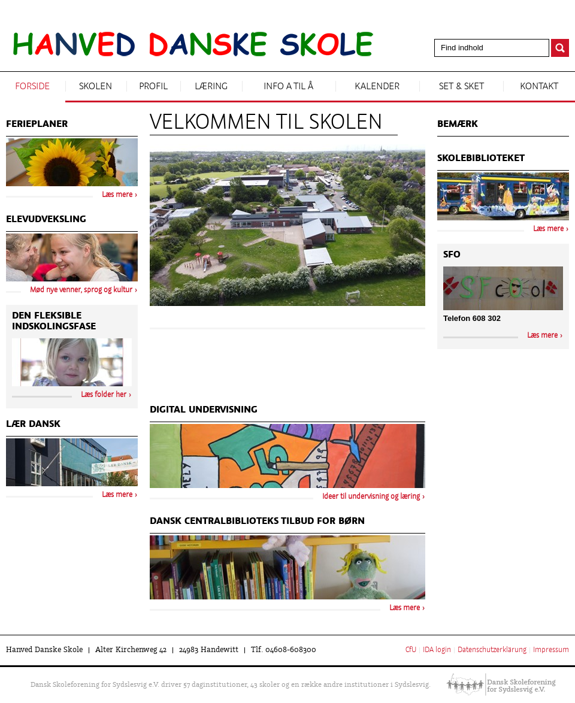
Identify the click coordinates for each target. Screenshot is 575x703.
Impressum (551, 650)
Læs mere (404, 608)
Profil (153, 86)
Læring (211, 86)
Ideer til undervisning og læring (371, 497)
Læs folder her (103, 395)
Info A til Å (288, 86)
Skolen (95, 86)
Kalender (377, 86)
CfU (410, 650)
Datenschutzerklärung (492, 650)
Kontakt (539, 86)
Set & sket (461, 86)
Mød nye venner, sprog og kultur (81, 290)
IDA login (437, 650)
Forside (32, 86)
